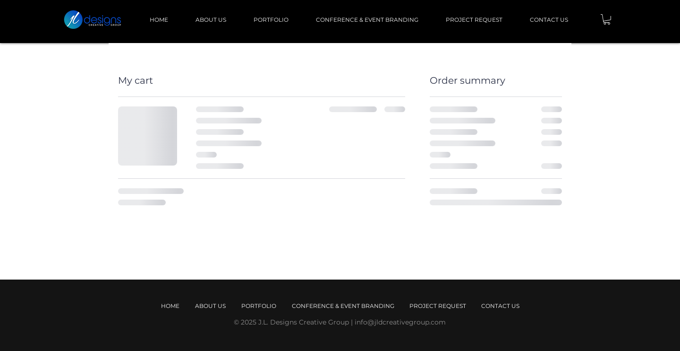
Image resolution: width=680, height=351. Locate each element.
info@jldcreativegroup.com (400, 322)
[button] (607, 19)
